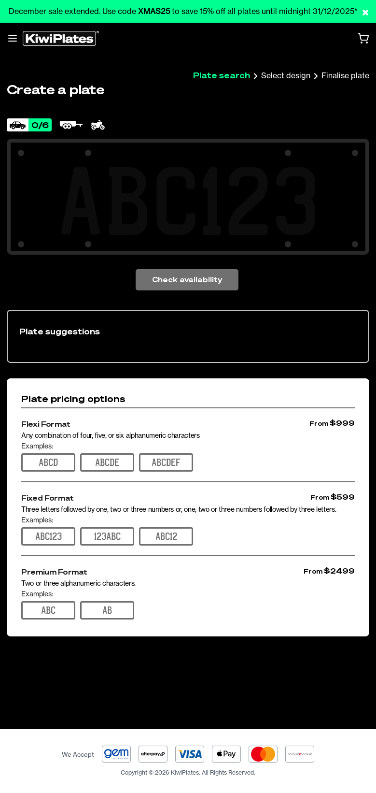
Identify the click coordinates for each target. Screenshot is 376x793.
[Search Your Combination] (188, 201)
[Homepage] (60, 38)
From (318, 423)
